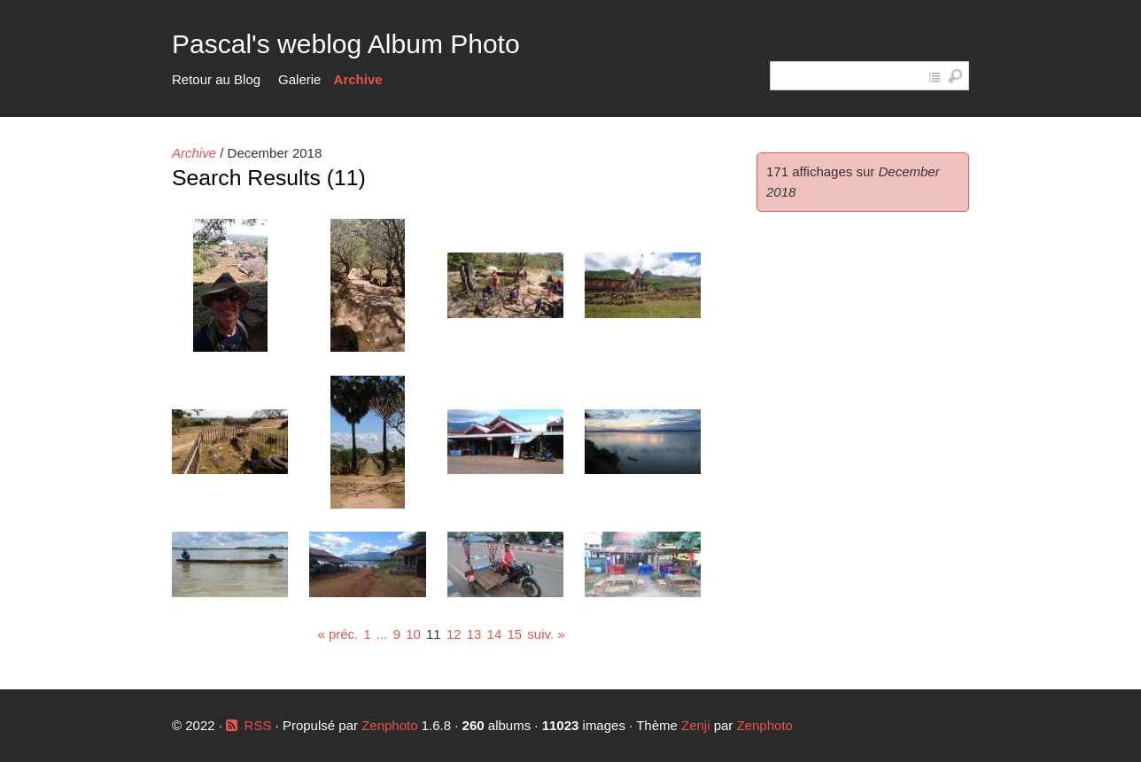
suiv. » (545, 633)
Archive (358, 79)
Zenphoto (391, 725)
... (382, 633)
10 (413, 633)
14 (494, 633)
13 (474, 633)
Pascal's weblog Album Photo (346, 43)
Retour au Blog (216, 79)
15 (514, 633)
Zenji (695, 725)
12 (454, 633)
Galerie (299, 79)
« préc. (337, 633)
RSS (258, 725)
